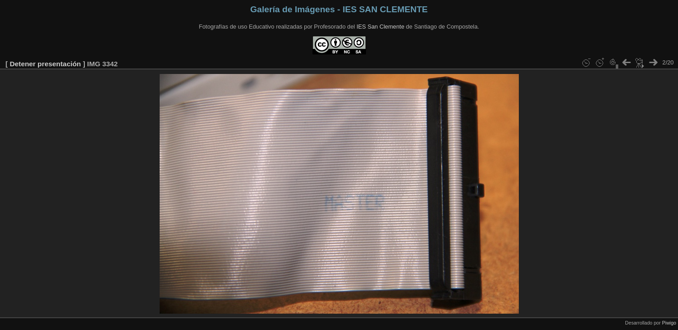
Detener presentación (45, 64)
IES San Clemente (380, 26)
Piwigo (669, 322)
